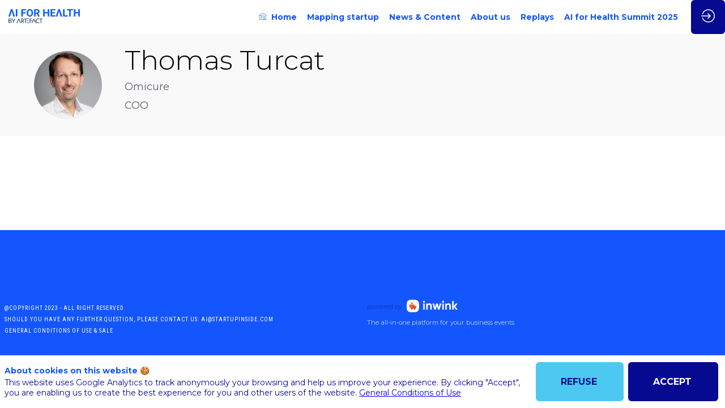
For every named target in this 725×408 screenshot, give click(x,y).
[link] (277, 17)
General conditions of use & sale (59, 331)
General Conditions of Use (410, 393)
